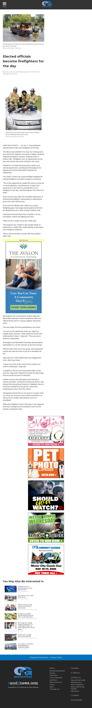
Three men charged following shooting (24, 635)
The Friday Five (54, 689)
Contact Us (76, 677)
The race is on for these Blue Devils (25, 596)
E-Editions (75, 673)
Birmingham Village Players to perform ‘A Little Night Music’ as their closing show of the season (26, 626)
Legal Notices (75, 691)
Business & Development (57, 671)
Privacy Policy (56, 657)
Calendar (75, 668)
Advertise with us (76, 682)
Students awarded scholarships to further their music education (25, 615)
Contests (75, 695)
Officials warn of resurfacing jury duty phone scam (25, 588)
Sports (52, 687)
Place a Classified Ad (77, 684)
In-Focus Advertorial (56, 677)
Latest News (53, 680)
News (52, 668)
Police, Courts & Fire (56, 682)
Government (53, 675)
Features (52, 673)
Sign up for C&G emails (78, 680)
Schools (52, 684)
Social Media (76, 700)
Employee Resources (39, 657)
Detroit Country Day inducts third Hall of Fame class (25, 606)
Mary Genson (10, 72)
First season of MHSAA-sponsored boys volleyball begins (26, 645)
